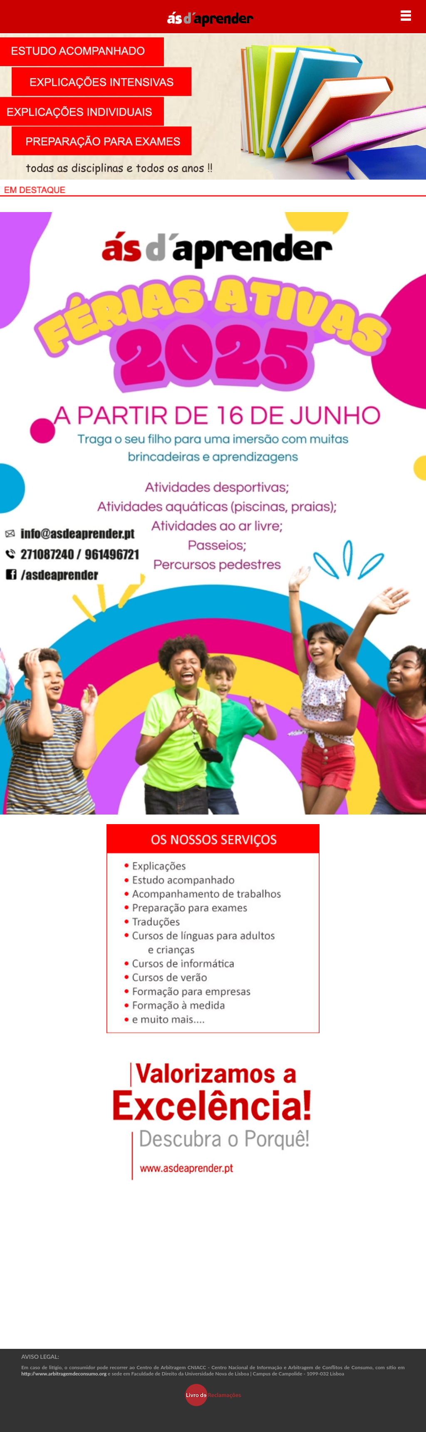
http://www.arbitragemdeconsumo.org (63, 1373)
